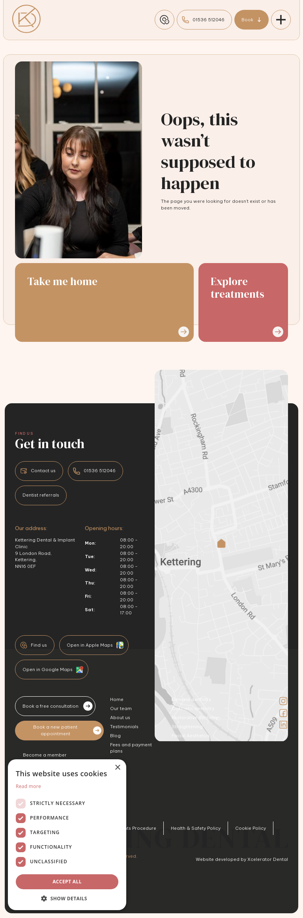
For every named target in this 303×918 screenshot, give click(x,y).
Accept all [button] (67, 881)
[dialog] (67, 834)
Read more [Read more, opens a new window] (28, 786)
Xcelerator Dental (267, 859)
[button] (67, 898)
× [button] (117, 768)
